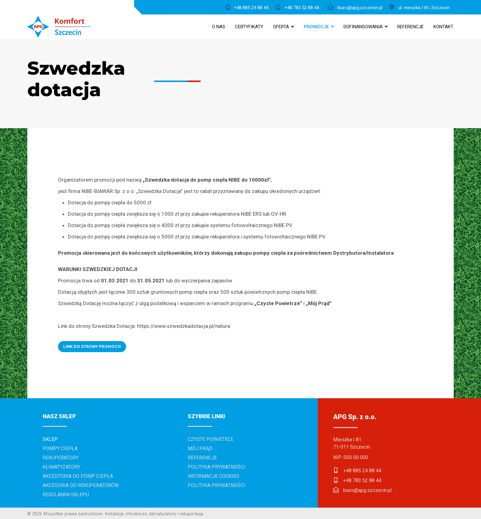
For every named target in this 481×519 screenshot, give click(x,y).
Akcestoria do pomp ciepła (78, 476)
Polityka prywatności (216, 467)
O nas (218, 26)
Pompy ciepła (60, 448)
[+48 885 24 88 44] (248, 7)
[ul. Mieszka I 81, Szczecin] (421, 7)
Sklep (50, 439)
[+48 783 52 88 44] (299, 7)
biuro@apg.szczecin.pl (367, 490)
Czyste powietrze (210, 439)
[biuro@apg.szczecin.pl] (356, 7)
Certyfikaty (249, 26)
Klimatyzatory (61, 467)
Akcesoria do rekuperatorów (81, 485)
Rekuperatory (61, 458)
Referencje (410, 26)
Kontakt (443, 26)
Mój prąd (200, 448)
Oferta (281, 26)
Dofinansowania (363, 26)
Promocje (316, 26)
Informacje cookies (213, 476)
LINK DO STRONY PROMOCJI (92, 346)
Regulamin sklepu (66, 494)
